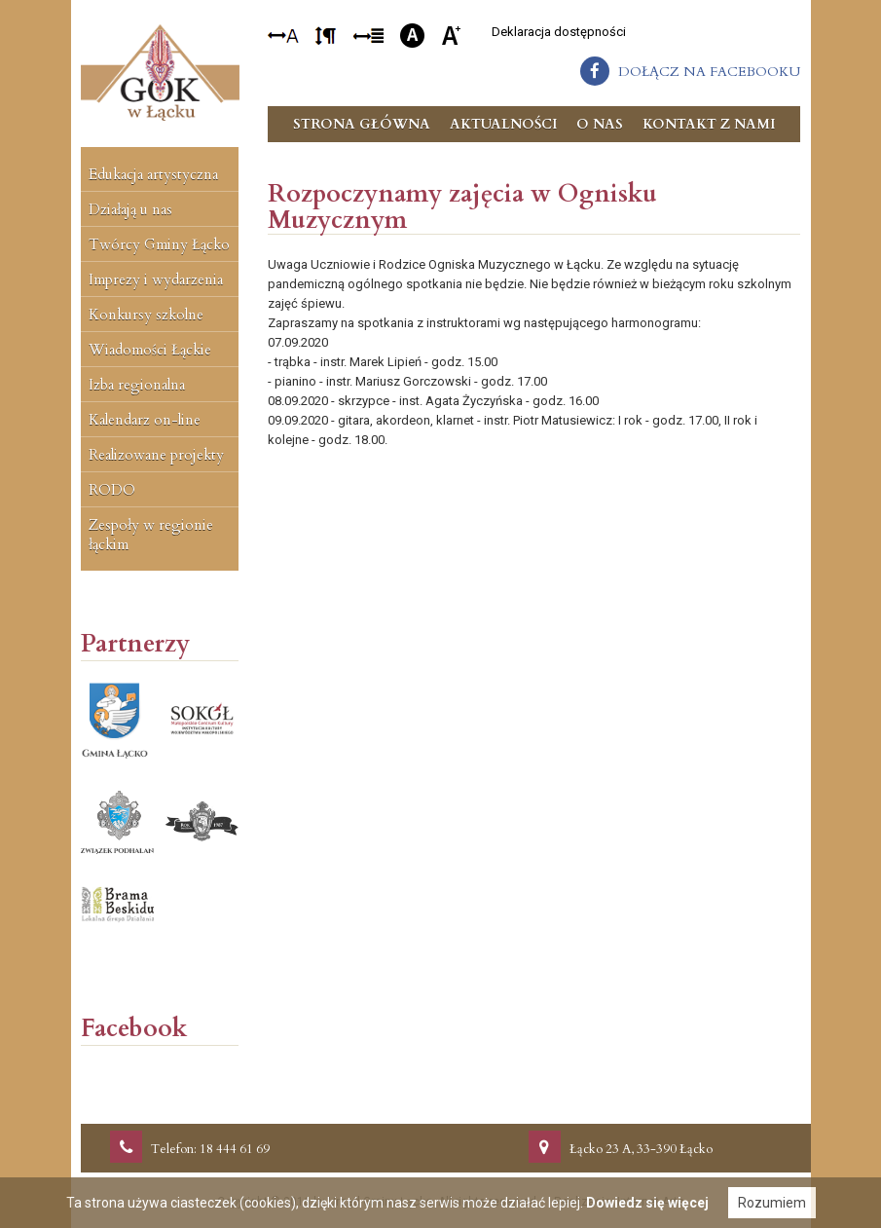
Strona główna (361, 124)
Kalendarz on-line (145, 419)
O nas (599, 124)
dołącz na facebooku (709, 71)
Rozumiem (772, 1202)
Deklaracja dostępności (559, 31)
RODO (112, 490)
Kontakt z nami (708, 124)
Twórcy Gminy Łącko (159, 244)
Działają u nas (130, 209)
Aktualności (503, 124)
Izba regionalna (137, 384)
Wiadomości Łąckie (150, 349)
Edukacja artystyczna (153, 174)
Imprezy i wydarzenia (156, 279)
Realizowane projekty (156, 455)
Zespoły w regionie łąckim (151, 534)
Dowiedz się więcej (647, 1202)
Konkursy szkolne (146, 314)
